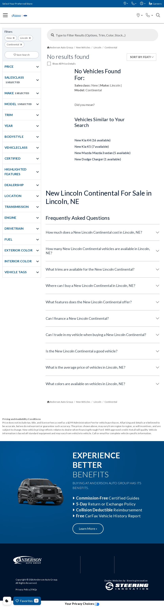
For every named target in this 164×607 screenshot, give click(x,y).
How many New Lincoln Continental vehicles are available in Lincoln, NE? (98, 250)
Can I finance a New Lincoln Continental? (77, 318)
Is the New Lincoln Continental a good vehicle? (81, 351)
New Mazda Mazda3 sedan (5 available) (102, 153)
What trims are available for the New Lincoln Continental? (90, 269)
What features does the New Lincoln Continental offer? (89, 302)
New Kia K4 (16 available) (92, 140)
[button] (126, 3)
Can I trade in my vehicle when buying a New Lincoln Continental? (96, 334)
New (9, 37)
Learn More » (88, 528)
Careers (155, 3)
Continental (13, 44)
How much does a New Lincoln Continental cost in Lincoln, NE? (94, 232)
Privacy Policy (23, 589)
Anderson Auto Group (45, 579)
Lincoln (24, 37)
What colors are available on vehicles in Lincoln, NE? (85, 384)
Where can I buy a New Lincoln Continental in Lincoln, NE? (90, 285)
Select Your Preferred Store (17, 3)
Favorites (27, 601)
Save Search (22, 54)
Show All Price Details (64, 63)
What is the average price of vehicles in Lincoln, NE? (85, 367)
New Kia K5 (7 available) (91, 146)
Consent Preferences (7, 601)
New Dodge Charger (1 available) (97, 159)
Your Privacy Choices (82, 603)
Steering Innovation (137, 580)
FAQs (34, 589)
